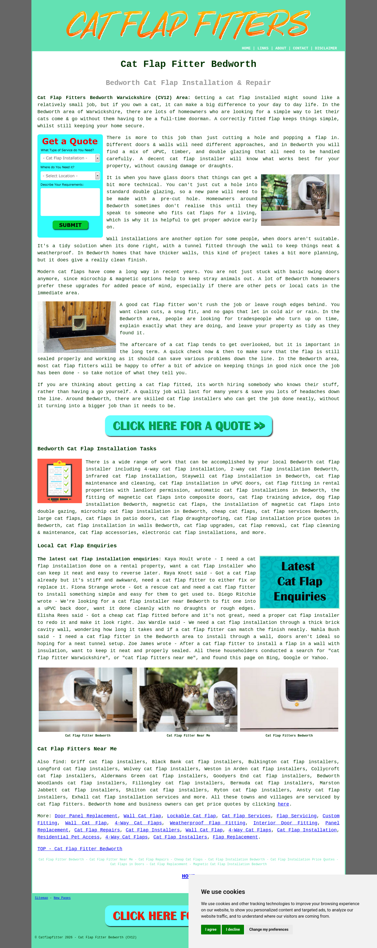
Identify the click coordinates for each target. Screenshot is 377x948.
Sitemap (41, 898)
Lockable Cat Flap (191, 816)
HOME (246, 48)
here (283, 804)
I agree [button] (211, 929)
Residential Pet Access (68, 837)
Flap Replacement (235, 837)
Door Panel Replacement (86, 816)
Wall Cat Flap (142, 816)
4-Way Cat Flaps (138, 823)
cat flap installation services (135, 797)
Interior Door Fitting (285, 823)
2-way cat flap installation (270, 469)
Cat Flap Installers (153, 830)
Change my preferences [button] (268, 929)
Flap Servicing (297, 816)
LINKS (262, 48)
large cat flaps (58, 518)
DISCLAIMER (326, 48)
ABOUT (280, 48)
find (58, 762)
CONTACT (300, 48)
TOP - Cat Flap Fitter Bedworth (79, 849)
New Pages (62, 898)
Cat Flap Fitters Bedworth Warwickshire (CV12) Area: (114, 97)
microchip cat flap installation (125, 511)
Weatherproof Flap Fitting (207, 823)
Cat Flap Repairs (97, 830)
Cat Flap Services (246, 816)
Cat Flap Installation (307, 830)
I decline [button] (233, 929)
